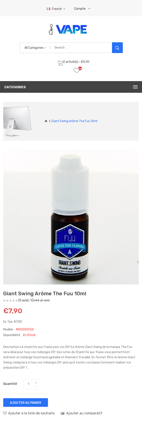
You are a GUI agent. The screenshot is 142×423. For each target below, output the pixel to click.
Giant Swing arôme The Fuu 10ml (74, 121)
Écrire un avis (40, 300)
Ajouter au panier (25, 403)
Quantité (10, 384)
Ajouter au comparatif (81, 413)
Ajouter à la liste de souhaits (29, 413)
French (56, 9)
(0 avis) (23, 300)
